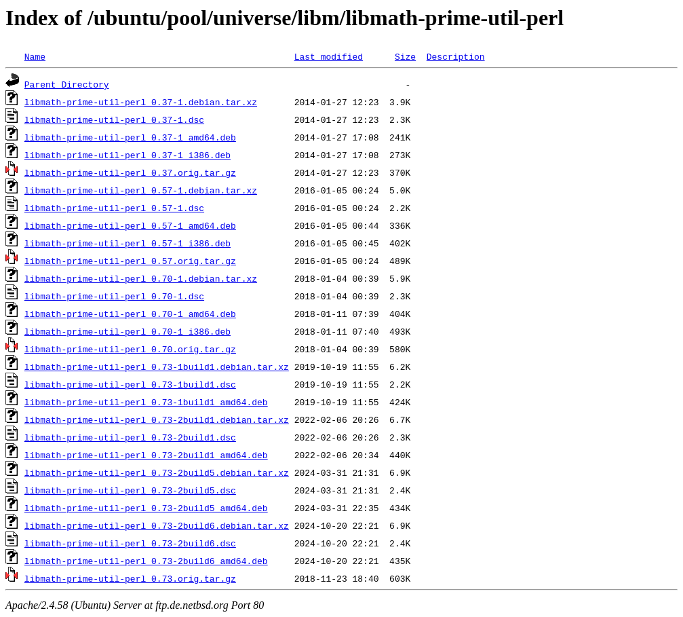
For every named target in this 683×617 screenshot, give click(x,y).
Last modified (328, 56)
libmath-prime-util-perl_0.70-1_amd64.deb (130, 313)
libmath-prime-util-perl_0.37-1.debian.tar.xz (140, 102)
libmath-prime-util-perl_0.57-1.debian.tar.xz (140, 190)
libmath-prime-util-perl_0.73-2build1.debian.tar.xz (156, 419)
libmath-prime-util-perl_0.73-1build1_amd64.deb (146, 402)
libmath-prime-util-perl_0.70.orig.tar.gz (130, 349)
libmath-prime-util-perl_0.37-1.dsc (114, 119)
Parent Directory (66, 84)
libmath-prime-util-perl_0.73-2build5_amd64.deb (146, 508)
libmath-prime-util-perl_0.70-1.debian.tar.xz (140, 278)
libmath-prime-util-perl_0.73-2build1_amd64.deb (146, 455)
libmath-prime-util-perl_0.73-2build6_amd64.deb (146, 561)
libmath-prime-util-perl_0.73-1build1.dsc (130, 384)
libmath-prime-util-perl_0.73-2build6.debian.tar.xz (156, 525)
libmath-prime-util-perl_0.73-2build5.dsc (130, 490)
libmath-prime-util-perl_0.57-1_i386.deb (127, 243)
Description (456, 56)
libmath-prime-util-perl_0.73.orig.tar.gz (130, 578)
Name (34, 56)
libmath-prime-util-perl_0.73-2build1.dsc (130, 437)
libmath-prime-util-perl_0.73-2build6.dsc (130, 543)
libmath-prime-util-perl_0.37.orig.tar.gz (130, 172)
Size (405, 56)
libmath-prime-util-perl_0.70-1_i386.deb (127, 331)
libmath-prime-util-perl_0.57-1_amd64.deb (130, 225)
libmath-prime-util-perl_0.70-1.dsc (114, 296)
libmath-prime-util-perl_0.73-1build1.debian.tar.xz (156, 366)
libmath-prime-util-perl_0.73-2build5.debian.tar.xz (156, 472)
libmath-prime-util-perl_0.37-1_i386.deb (127, 155)
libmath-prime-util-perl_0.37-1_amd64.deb (130, 137)
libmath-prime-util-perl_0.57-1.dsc (114, 208)
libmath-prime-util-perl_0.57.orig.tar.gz (130, 261)
